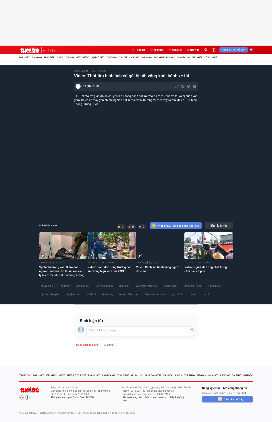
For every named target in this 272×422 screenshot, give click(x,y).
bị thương (107, 294)
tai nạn (193, 294)
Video (62, 375)
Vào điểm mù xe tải (146, 286)
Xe (132, 375)
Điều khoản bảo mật (155, 397)
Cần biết (175, 50)
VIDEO (49, 50)
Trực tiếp (49, 57)
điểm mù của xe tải (154, 294)
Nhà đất (213, 375)
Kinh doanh (108, 375)
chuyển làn (47, 286)
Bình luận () (219, 225)
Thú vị (60, 57)
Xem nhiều (51, 375)
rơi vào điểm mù (128, 294)
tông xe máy (171, 286)
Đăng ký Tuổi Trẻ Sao (233, 49)
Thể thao (111, 57)
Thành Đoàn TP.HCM (83, 397)
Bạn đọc (248, 375)
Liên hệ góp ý (177, 397)
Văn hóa (168, 375)
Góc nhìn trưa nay (164, 57)
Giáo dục (202, 375)
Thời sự (71, 375)
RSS (126, 400)
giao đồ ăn (177, 294)
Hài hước (134, 57)
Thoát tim (64, 286)
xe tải (207, 294)
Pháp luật (94, 375)
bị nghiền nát (73, 294)
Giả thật (237, 375)
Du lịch (139, 375)
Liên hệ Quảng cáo (132, 397)
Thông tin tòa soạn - (62, 397)
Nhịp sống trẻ (153, 375)
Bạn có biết (97, 57)
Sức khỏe (197, 57)
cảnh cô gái (82, 286)
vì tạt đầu (124, 286)
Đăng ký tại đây (233, 399)
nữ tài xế (91, 294)
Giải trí (123, 57)
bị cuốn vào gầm (50, 294)
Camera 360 (183, 57)
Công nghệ (211, 57)
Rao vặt (192, 50)
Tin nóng (37, 57)
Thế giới (69, 57)
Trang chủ (25, 375)
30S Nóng (146, 57)
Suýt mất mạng (104, 286)
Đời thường (83, 57)
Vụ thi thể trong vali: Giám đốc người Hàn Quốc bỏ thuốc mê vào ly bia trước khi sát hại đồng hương (61, 271)
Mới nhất (24, 57)
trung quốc (214, 286)
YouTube (157, 50)
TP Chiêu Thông (193, 286)
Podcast (138, 50)
